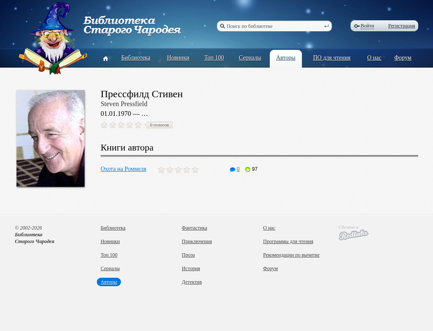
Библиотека (136, 58)
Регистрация (401, 26)
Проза (188, 255)
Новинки (178, 58)
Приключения (197, 241)
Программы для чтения (288, 241)
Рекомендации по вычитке (291, 255)
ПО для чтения (332, 58)
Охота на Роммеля (123, 169)
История (191, 268)
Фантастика (194, 228)
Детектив (192, 282)
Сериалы (250, 58)
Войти (367, 26)
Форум (402, 58)
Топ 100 (214, 58)
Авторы (286, 58)
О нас (374, 58)
